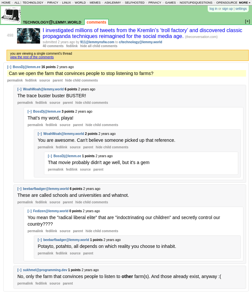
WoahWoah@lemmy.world (43, 89)
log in (214, 8)
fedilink (72, 46)
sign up (227, 8)
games (170, 2)
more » (244, 2)
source (44, 80)
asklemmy (112, 2)
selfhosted (134, 2)
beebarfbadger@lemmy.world (46, 189)
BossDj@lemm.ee (26, 67)
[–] (9, 67)
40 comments (53, 46)
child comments (81, 80)
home (6, 2)
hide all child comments (98, 46)
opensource (226, 2)
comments (96, 22)
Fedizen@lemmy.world (50, 211)
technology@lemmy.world (52, 22)
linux (66, 2)
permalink (15, 80)
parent (57, 80)
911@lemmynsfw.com (97, 42)
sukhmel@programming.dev (45, 270)
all (17, 2)
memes (95, 2)
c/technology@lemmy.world (140, 42)
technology (33, 2)
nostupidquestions (196, 2)
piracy (52, 2)
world (80, 2)
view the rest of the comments (32, 57)
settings (241, 8)
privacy (154, 2)
